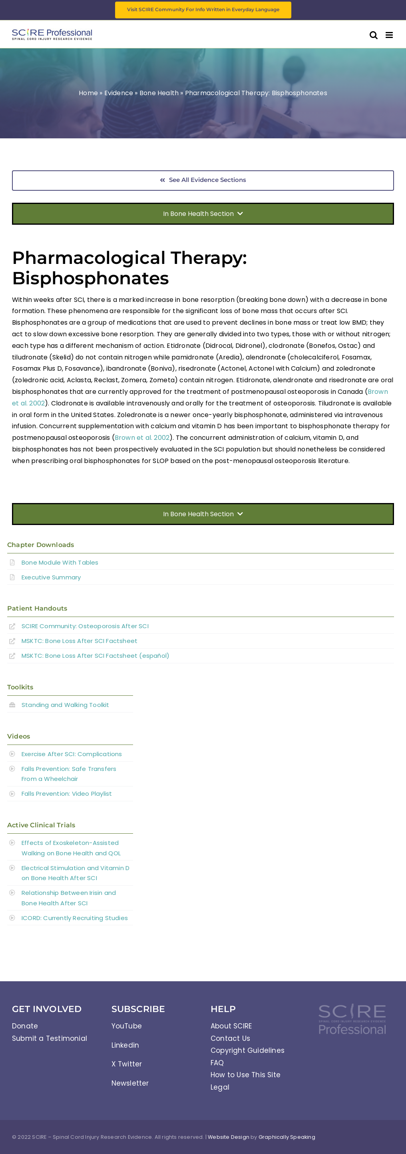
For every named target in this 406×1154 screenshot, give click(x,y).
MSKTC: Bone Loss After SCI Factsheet (79, 641)
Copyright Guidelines (248, 1050)
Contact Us (230, 1038)
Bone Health (159, 93)
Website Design (228, 1137)
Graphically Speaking (287, 1137)
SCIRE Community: (85, 626)
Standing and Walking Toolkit (65, 705)
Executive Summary (51, 577)
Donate (25, 1026)
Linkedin (125, 1045)
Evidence (118, 93)
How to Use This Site (246, 1075)
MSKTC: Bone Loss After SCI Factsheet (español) (95, 655)
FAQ (217, 1063)
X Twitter (126, 1064)
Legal (220, 1087)
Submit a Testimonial (49, 1038)
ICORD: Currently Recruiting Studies (75, 918)
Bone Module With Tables (60, 562)
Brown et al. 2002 (142, 437)
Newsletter (130, 1083)
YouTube (126, 1026)
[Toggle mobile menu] (390, 35)
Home (88, 93)
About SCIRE (231, 1026)
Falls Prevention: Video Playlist (67, 793)
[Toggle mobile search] (374, 35)
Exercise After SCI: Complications (72, 754)
